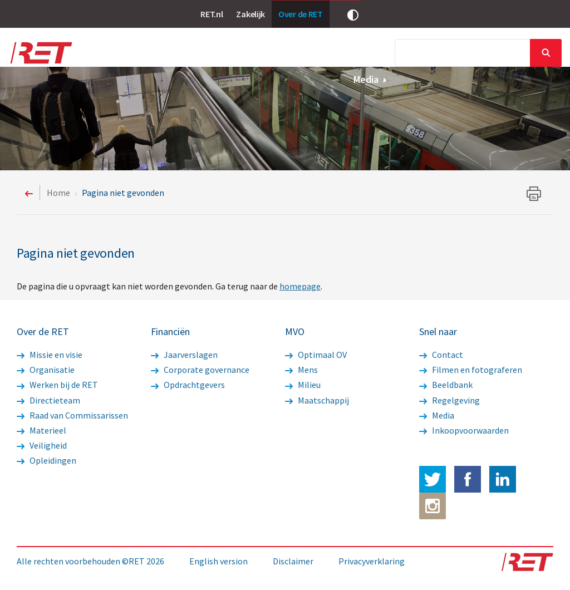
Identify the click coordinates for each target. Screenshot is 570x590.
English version (218, 561)
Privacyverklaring (371, 561)
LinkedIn (502, 479)
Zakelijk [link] (250, 13)
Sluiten (546, 53)
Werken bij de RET (57, 384)
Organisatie (46, 369)
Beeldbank (446, 384)
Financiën (333, 54)
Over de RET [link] (300, 13)
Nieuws (194, 54)
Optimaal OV (316, 354)
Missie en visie (49, 354)
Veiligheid (42, 445)
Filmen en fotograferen (470, 369)
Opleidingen (46, 460)
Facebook (467, 479)
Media (370, 79)
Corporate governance (200, 369)
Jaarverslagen (184, 354)
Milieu (303, 384)
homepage (300, 286)
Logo (40, 52)
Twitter (432, 479)
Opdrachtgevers (188, 384)
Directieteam (48, 400)
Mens (301, 369)
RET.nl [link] (211, 13)
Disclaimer (293, 561)
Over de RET (137, 54)
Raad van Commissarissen (72, 415)
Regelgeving (449, 400)
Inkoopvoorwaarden (464, 430)
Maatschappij (317, 400)
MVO (385, 54)
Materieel (41, 430)
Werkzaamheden (259, 54)
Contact (441, 354)
